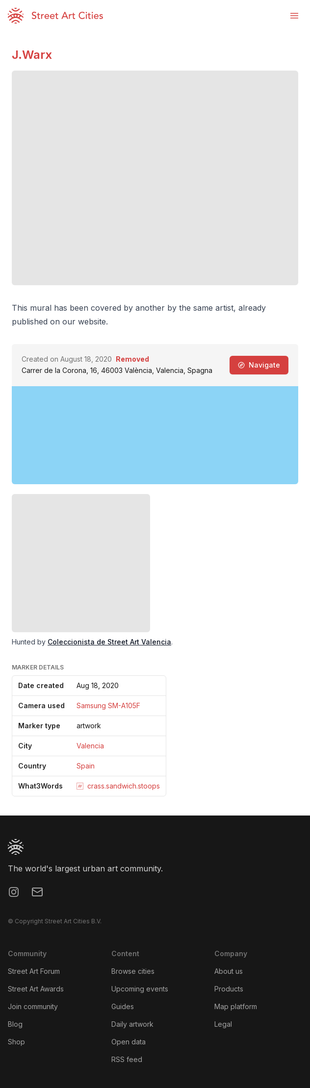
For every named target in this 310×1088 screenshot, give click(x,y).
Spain (86, 766)
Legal (223, 1024)
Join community (33, 1006)
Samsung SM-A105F (108, 705)
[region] (155, 435)
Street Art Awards (36, 989)
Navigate (259, 365)
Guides (122, 1006)
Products (228, 989)
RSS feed (126, 1059)
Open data (128, 1042)
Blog (15, 1024)
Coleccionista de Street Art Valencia (109, 642)
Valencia (90, 746)
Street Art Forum (34, 971)
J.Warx (32, 55)
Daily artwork (132, 1024)
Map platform (235, 1006)
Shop (16, 1042)
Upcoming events (139, 989)
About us (228, 971)
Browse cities (133, 971)
